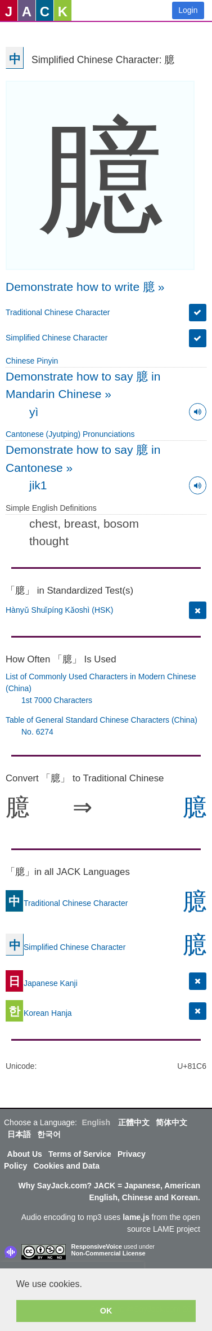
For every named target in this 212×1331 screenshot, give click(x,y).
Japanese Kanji (42, 982)
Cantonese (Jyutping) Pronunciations (70, 434)
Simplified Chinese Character (56, 337)
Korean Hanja (39, 1012)
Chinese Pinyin (32, 360)
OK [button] (106, 1310)
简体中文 (171, 1122)
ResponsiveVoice (96, 1246)
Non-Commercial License (108, 1253)
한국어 (49, 1134)
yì (33, 411)
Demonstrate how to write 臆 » (85, 286)
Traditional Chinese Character (58, 312)
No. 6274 (37, 731)
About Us (24, 1153)
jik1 (38, 485)
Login (187, 10)
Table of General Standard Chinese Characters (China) (101, 719)
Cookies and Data (66, 1165)
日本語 (19, 1134)
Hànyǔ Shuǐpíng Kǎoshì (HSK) (59, 609)
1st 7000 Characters (56, 700)
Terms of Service (79, 1153)
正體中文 (134, 1122)
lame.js (136, 1217)
